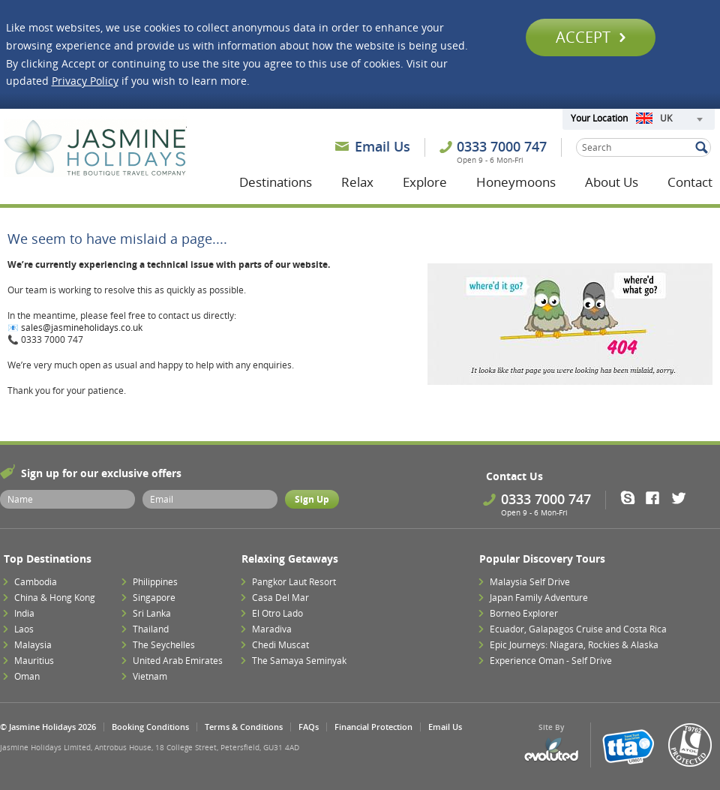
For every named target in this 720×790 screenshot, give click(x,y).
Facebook (657, 497)
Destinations (275, 182)
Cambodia (35, 581)
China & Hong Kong (54, 597)
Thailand (151, 629)
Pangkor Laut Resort (294, 581)
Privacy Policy (85, 81)
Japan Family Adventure (539, 597)
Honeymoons (516, 182)
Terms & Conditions (244, 726)
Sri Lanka (152, 613)
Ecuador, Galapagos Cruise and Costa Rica (578, 629)
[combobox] (669, 119)
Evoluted (551, 749)
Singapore (154, 597)
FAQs (308, 726)
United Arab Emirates (178, 660)
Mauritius (34, 660)
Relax (357, 182)
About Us (611, 182)
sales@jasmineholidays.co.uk (81, 327)
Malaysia (33, 644)
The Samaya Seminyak (299, 660)
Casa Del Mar (280, 597)
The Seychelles (164, 644)
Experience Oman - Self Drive (551, 660)
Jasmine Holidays (95, 148)
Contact (690, 182)
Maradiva (272, 629)
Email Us (382, 146)
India (24, 613)
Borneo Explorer (524, 613)
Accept (591, 37)
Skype (632, 497)
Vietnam (150, 676)
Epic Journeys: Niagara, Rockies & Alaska (574, 644)
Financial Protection (373, 726)
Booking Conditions (150, 726)
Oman (27, 676)
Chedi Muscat (280, 644)
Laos (24, 629)
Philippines (155, 581)
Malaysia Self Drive (530, 581)
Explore (425, 182)
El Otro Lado (277, 613)
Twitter (682, 497)
